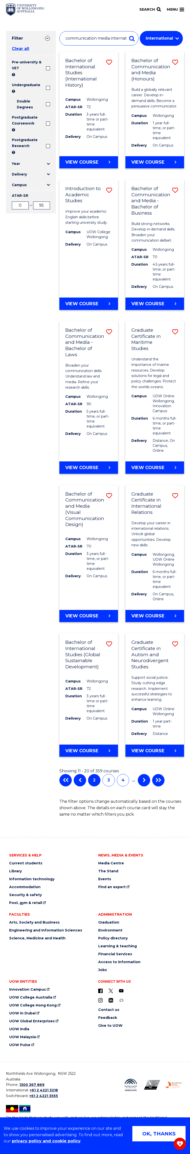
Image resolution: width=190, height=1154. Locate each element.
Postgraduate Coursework (25, 120)
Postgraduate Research (25, 143)
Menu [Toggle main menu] (175, 9)
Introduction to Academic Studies (83, 194)
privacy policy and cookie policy (46, 1141)
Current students (25, 863)
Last (158, 780)
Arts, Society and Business (34, 922)
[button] (109, 62)
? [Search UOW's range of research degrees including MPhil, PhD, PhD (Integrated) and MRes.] (13, 152)
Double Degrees (25, 104)
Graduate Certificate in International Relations (146, 503)
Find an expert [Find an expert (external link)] (112, 887)
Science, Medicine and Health (37, 938)
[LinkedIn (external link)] (111, 1000)
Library (15, 871)
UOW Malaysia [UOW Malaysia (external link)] (22, 1037)
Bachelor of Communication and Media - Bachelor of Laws (84, 342)
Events (104, 879)
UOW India (19, 1029)
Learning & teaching (117, 946)
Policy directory (113, 938)
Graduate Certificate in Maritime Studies (146, 339)
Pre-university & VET (27, 65)
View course (81, 162)
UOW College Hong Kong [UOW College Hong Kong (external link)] (33, 1005)
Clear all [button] (20, 48)
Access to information (119, 962)
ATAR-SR (20, 196)
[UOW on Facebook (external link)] (100, 990)
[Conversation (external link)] (121, 1000)
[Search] (150, 9)
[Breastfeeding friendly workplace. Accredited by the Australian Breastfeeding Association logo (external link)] (173, 1084)
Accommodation (25, 887)
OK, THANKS (159, 1134)
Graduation (108, 922)
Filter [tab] (17, 38)
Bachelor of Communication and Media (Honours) (150, 70)
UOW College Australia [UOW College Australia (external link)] (30, 997)
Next (144, 780)
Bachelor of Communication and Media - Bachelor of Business (150, 201)
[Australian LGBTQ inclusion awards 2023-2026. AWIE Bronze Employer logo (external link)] (152, 1085)
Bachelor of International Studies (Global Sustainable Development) (82, 654)
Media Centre (111, 863)
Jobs (102, 970)
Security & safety (25, 895)
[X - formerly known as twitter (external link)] (111, 990)
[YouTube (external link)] (121, 990)
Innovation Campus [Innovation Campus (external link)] (27, 989)
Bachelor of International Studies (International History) (81, 73)
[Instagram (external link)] (100, 1000)
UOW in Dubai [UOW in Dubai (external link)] (22, 1013)
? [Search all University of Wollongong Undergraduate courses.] (13, 91)
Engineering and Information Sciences (45, 930)
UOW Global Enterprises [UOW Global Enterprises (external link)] (32, 1021)
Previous (80, 780)
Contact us (108, 1010)
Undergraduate (26, 85)
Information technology (31, 879)
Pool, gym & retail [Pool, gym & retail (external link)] (25, 903)
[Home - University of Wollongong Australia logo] (25, 9)
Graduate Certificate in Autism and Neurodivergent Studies (149, 654)
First (65, 780)
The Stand (108, 871)
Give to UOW (110, 1026)
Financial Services (115, 954)
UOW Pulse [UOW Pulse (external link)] (19, 1045)
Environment (110, 930)
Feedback (107, 1018)
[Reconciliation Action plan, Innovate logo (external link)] (130, 1085)
